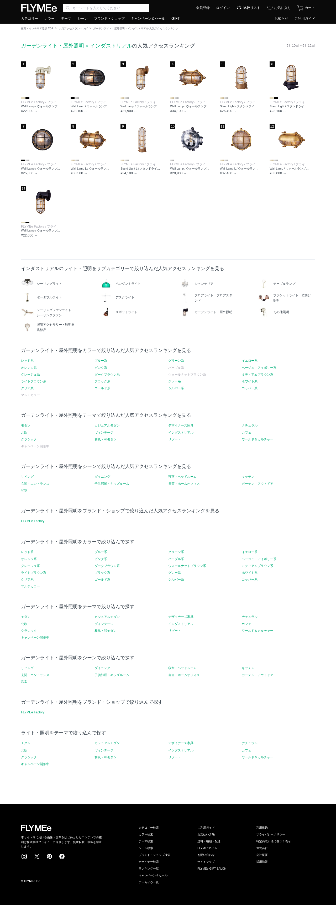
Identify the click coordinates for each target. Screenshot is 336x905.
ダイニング (102, 476)
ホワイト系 (250, 381)
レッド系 (27, 360)
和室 (24, 490)
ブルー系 (100, 360)
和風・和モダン (105, 439)
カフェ (246, 432)
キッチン (248, 476)
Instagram (24, 856)
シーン (82, 18)
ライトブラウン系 (33, 381)
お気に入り (282, 8)
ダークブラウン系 (107, 374)
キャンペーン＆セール (148, 18)
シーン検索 (146, 848)
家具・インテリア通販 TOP (37, 28)
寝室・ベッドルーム (182, 476)
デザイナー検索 (149, 861)
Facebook (62, 856)
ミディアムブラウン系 (257, 374)
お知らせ (281, 18)
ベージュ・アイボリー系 (259, 368)
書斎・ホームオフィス (184, 484)
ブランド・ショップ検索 (154, 854)
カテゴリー (29, 18)
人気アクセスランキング (73, 28)
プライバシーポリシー (270, 834)
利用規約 (262, 827)
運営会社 (262, 848)
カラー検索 (146, 834)
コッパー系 (250, 388)
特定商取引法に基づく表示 (273, 841)
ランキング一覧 (149, 868)
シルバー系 (176, 388)
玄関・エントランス (35, 484)
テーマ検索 (146, 841)
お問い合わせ (206, 854)
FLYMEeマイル (207, 848)
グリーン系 (176, 360)
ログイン (223, 8)
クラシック (29, 439)
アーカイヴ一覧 (149, 882)
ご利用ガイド (305, 18)
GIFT (175, 18)
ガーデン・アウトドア (257, 484)
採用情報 (262, 861)
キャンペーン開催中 (35, 637)
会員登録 (203, 8)
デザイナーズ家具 (180, 425)
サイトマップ (206, 861)
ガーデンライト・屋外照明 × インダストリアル (76, 46)
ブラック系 (102, 381)
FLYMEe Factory (32, 521)
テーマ (66, 18)
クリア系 (27, 388)
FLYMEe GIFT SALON (211, 868)
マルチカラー (30, 586)
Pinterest (49, 856)
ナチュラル (250, 425)
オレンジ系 (29, 368)
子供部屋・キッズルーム (111, 484)
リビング (27, 476)
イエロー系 (250, 360)
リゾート (174, 439)
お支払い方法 (206, 834)
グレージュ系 (30, 374)
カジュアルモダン (107, 425)
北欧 (24, 432)
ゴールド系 (102, 388)
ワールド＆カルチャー (257, 439)
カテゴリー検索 (149, 827)
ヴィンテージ (103, 432)
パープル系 (176, 559)
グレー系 (174, 381)
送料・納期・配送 (208, 841)
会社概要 (262, 854)
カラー (49, 18)
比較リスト (251, 8)
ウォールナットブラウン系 (187, 566)
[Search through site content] (106, 8)
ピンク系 (100, 368)
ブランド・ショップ (109, 18)
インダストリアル (180, 432)
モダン (25, 425)
